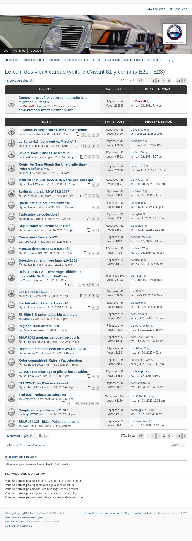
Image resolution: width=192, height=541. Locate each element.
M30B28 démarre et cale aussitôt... (45, 249)
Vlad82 (32, 196)
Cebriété (140, 129)
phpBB (24, 513)
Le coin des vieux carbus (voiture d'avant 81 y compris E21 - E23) (85, 72)
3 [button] (158, 80)
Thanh (27, 280)
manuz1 (28, 134)
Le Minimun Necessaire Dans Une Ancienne (53, 130)
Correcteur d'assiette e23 (38, 237)
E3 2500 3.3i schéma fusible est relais (48, 314)
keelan (32, 207)
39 (96, 403)
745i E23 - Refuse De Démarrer (42, 394)
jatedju (27, 145)
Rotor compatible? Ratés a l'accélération (50, 360)
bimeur (139, 225)
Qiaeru (41, 517)
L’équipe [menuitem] (36, 50)
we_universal (17, 521)
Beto (31, 376)
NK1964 (140, 152)
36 (82, 403)
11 (96, 284)
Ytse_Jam (141, 421)
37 (86, 403)
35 (77, 403)
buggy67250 (30, 414)
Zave (26, 330)
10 (91, 284)
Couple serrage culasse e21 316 (43, 410)
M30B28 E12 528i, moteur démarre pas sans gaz (56, 180)
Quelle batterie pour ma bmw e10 (44, 203)
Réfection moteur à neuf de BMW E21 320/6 (52, 349)
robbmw (28, 218)
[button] (140, 80)
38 (91, 403)
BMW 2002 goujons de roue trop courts (49, 337)
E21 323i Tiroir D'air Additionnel (43, 383)
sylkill (138, 214)
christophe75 (31, 157)
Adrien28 (33, 353)
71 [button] (178, 80)
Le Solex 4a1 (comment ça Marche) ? (47, 141)
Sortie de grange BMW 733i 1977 (44, 191)
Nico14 (27, 319)
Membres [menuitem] (19, 50)
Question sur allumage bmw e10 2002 (48, 260)
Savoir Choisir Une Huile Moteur (44, 153)
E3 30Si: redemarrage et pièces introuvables (53, 372)
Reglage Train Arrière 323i (39, 326)
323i (138, 291)
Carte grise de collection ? (39, 214)
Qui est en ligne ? (21, 457)
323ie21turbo (143, 396)
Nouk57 (33, 184)
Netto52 (140, 166)
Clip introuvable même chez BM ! (44, 226)
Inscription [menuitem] (156, 9)
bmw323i (33, 387)
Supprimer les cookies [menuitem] (138, 513)
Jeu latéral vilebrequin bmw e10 (43, 303)
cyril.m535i (142, 237)
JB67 (31, 253)
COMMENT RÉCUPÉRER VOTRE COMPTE (46, 110)
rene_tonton (142, 325)
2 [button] (153, 80)
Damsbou (141, 383)
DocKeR (28, 106)
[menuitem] (12, 526)
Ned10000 (29, 426)
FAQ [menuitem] (5, 50)
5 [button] (169, 80)
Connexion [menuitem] (178, 9)
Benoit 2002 (35, 341)
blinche (139, 141)
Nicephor (141, 371)
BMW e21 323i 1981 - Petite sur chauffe (49, 421)
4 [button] (164, 80)
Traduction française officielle (20, 517)
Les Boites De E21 (33, 292)
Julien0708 (30, 241)
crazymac (29, 399)
